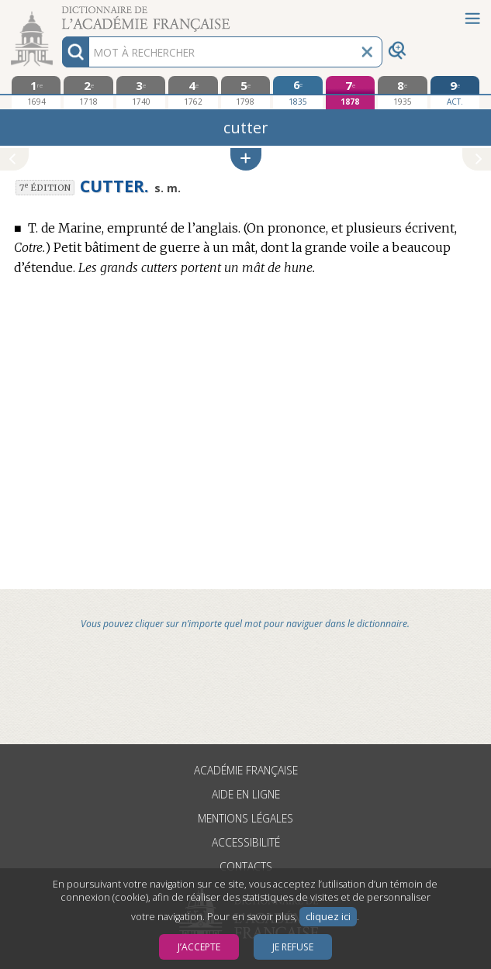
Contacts (246, 866)
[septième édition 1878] (350, 92)
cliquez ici (328, 916)
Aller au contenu (60, 13)
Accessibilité (246, 842)
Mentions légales (245, 818)
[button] (245, 159)
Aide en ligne (246, 794)
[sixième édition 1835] (298, 92)
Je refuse (292, 946)
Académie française (246, 770)
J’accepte (199, 946)
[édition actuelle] (455, 92)
